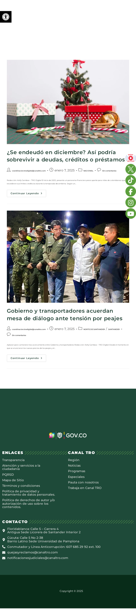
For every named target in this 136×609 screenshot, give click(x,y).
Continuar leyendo (28, 192)
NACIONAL (88, 171)
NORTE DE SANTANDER (94, 329)
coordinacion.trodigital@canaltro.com (29, 171)
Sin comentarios (109, 171)
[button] (5, 17)
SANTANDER (114, 329)
